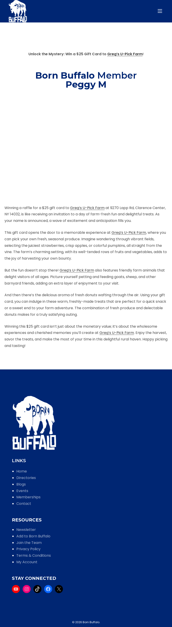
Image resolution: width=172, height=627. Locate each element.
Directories (26, 477)
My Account (26, 562)
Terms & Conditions (33, 555)
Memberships (28, 497)
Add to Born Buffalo (33, 536)
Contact (23, 503)
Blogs (21, 484)
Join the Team (29, 542)
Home (21, 471)
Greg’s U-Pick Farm (125, 54)
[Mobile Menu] (160, 11)
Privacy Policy (28, 549)
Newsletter (26, 529)
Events (22, 490)
